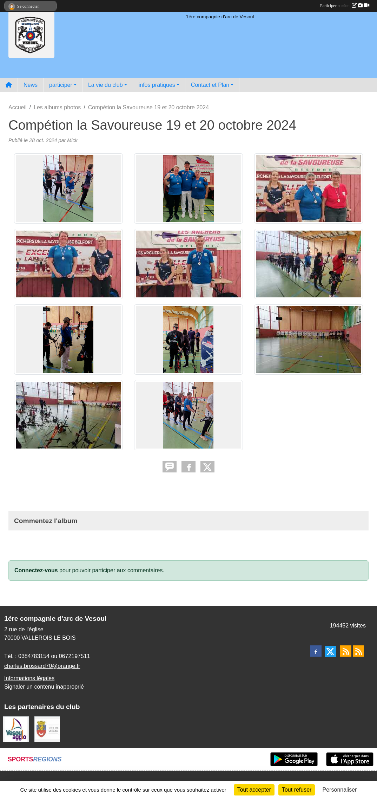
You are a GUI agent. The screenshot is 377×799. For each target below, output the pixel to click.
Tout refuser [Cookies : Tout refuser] (296, 790)
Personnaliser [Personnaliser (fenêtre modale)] (340, 790)
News (31, 85)
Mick (72, 140)
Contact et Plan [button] (210, 85)
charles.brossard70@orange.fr (42, 666)
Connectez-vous (36, 570)
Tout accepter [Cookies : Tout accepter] (254, 790)
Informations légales (29, 678)
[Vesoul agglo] (16, 729)
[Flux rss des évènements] (358, 651)
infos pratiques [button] (157, 85)
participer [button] (60, 85)
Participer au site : (344, 5)
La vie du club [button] (105, 85)
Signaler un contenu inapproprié (44, 687)
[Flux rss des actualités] (345, 651)
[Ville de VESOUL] (47, 729)
